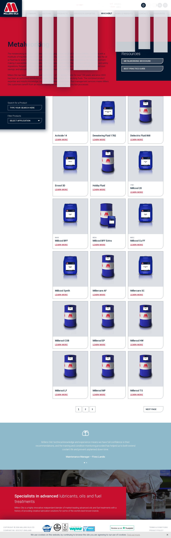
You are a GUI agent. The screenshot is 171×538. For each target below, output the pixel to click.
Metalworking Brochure (137, 61)
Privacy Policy (156, 530)
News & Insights (124, 13)
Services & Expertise (84, 13)
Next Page (151, 409)
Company (31, 13)
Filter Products (14, 116)
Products (62, 13)
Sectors (46, 13)
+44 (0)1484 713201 (121, 4)
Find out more (133, 535)
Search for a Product (17, 103)
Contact (143, 13)
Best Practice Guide (134, 68)
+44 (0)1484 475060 (124, 7)
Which (106, 13)
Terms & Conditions (158, 527)
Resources (159, 13)
